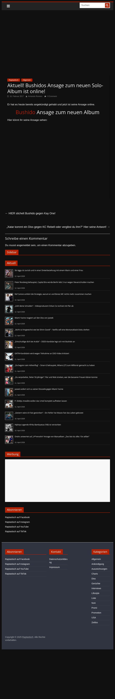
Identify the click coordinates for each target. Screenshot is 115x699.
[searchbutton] (107, 5)
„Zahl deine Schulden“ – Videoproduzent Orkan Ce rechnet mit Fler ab (44, 306)
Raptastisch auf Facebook (17, 517)
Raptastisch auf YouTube (17, 527)
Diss (93, 578)
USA (93, 617)
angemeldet (23, 245)
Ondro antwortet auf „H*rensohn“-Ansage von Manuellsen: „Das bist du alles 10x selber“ (52, 436)
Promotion (96, 612)
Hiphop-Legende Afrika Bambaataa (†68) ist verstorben (38, 424)
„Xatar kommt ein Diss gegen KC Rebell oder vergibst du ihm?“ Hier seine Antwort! (58, 226)
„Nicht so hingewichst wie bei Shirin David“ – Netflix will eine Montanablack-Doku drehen (52, 329)
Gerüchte (95, 583)
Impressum (54, 567)
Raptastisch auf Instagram (17, 522)
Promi (94, 608)
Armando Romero (35, 96)
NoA (93, 603)
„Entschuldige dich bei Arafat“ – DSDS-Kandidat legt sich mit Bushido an (45, 341)
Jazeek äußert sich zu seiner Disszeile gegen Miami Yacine (39, 389)
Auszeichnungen (99, 569)
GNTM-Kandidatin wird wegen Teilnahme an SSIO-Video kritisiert (42, 353)
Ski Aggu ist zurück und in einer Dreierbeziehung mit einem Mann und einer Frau (49, 270)
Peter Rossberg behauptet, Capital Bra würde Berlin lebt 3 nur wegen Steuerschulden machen (54, 282)
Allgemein (27, 80)
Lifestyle (95, 593)
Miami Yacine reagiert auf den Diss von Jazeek (34, 318)
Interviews (96, 588)
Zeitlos (94, 622)
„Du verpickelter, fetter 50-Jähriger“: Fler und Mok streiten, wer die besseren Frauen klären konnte (56, 377)
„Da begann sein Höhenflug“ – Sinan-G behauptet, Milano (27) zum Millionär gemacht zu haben (55, 365)
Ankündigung (97, 564)
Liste (93, 598)
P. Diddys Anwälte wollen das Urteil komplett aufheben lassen (41, 401)
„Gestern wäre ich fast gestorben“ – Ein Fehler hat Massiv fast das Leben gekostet (49, 413)
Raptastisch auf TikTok (15, 531)
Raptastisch (13, 80)
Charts (94, 574)
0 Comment (50, 96)
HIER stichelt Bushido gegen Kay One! (30, 213)
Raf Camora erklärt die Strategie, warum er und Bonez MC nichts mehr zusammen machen (53, 294)
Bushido (25, 112)
